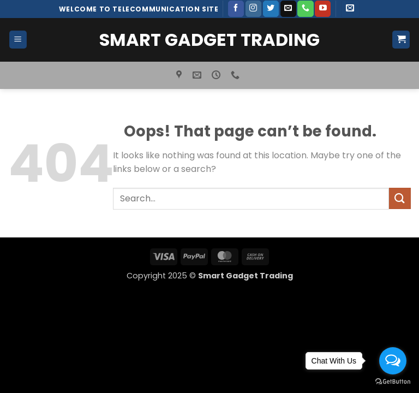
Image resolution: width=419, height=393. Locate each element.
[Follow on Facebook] (236, 9)
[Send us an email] (288, 9)
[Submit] (400, 198)
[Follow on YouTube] (323, 9)
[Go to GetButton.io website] (392, 381)
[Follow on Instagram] (253, 9)
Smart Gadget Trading (209, 40)
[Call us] (305, 9)
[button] (350, 9)
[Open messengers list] (392, 360)
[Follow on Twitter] (271, 9)
